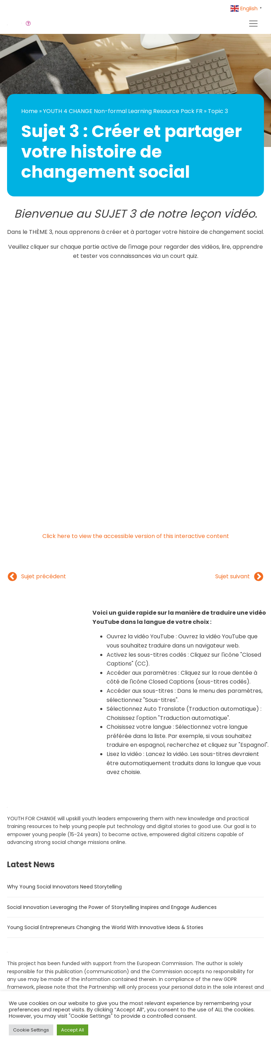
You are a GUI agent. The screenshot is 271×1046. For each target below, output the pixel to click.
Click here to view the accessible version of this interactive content (135, 536)
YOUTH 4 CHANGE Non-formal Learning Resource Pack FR (123, 111)
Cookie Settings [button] (31, 1030)
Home (29, 111)
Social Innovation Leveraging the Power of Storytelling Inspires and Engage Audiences (112, 907)
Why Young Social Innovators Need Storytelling (64, 886)
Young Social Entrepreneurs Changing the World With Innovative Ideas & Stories (105, 927)
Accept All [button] (72, 1030)
